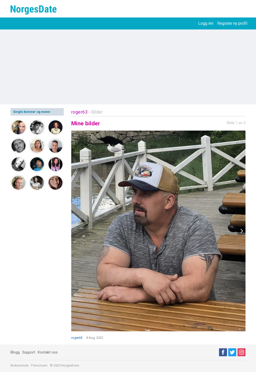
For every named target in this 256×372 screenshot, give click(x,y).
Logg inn (205, 23)
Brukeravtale (19, 365)
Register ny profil (232, 23)
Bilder (97, 112)
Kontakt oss (48, 352)
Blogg (15, 352)
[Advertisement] (128, 67)
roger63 (79, 112)
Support (28, 352)
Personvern (39, 365)
